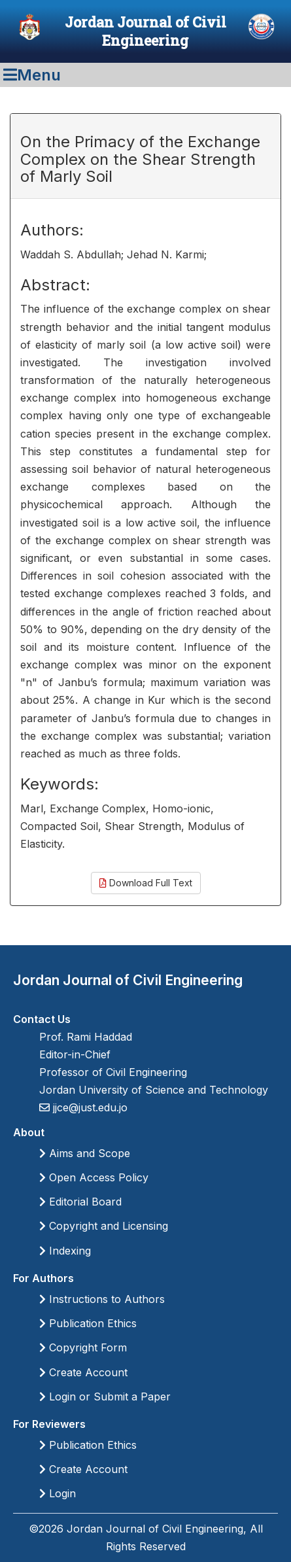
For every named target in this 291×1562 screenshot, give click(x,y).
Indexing (65, 1250)
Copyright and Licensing (103, 1225)
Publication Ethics (88, 1323)
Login (57, 1493)
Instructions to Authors (102, 1299)
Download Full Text (145, 882)
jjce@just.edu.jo (89, 1107)
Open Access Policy (93, 1177)
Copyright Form (83, 1347)
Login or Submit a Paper (105, 1396)
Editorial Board (80, 1201)
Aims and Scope (84, 1153)
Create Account (83, 1372)
